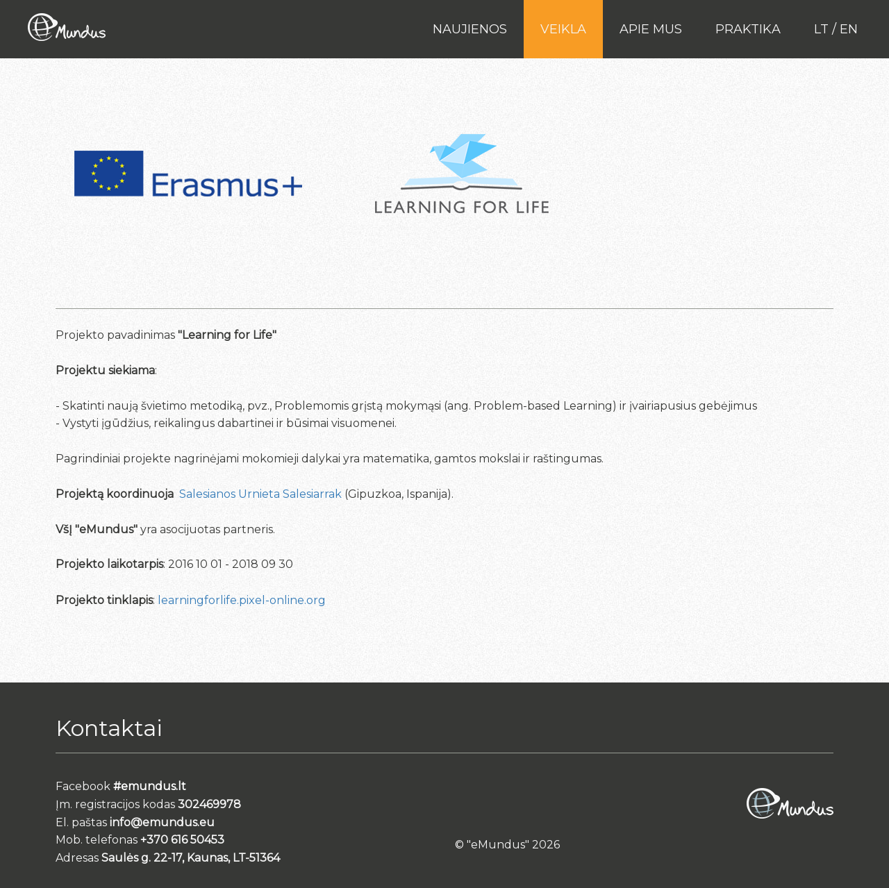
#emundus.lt (149, 786)
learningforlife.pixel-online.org (242, 600)
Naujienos (470, 29)
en (849, 29)
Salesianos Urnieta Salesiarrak (260, 494)
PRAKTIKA (748, 29)
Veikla (563, 29)
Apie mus (651, 29)
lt (821, 29)
